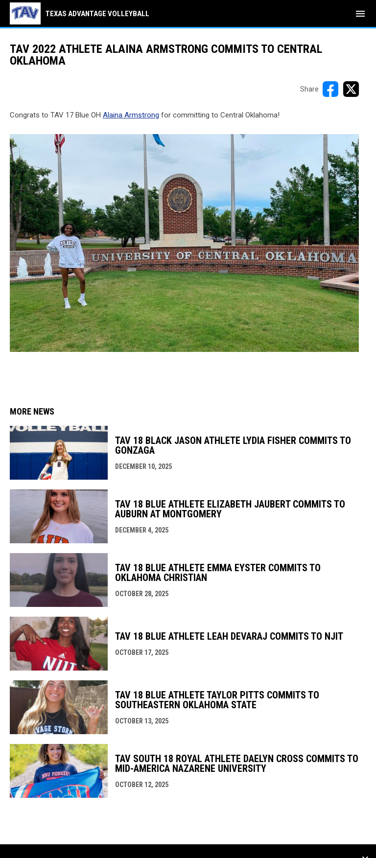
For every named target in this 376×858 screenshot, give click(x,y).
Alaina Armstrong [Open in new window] (131, 115)
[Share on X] (351, 89)
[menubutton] (360, 14)
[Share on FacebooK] (330, 89)
